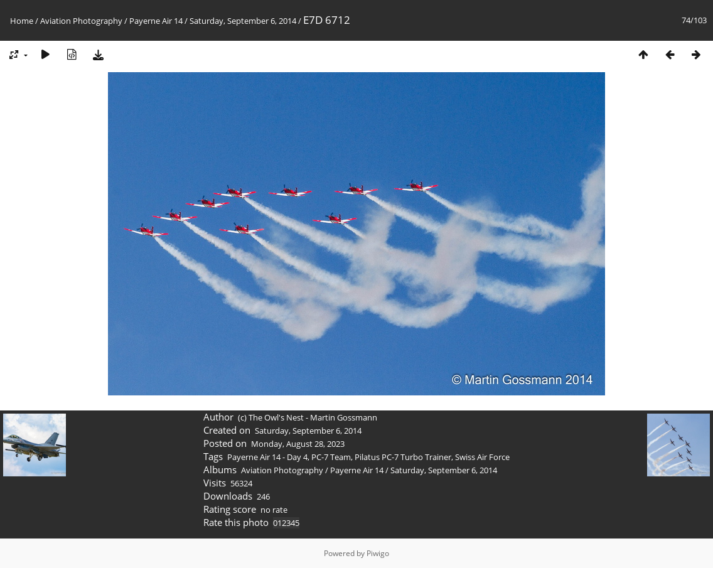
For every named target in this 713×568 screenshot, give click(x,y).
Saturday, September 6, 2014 (243, 20)
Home (21, 20)
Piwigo (378, 553)
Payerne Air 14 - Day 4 (267, 457)
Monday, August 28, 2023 (298, 443)
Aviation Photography (81, 20)
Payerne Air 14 (156, 20)
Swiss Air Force (482, 457)
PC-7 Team (331, 457)
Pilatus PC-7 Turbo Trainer (403, 457)
